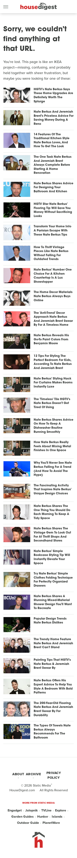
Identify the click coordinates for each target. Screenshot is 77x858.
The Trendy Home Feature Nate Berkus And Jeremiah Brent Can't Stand (53, 643)
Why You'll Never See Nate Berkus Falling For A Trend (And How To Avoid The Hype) (53, 469)
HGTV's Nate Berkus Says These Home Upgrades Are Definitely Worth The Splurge (53, 95)
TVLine (46, 810)
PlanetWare (51, 822)
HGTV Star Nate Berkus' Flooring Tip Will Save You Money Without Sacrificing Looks (53, 210)
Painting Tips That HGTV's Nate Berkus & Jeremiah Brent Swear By (52, 664)
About (18, 774)
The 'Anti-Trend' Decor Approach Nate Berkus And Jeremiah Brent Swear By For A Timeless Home (53, 319)
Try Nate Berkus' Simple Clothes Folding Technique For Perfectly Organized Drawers (53, 579)
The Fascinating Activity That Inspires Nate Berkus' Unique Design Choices (52, 489)
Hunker (42, 816)
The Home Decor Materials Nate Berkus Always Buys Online (53, 296)
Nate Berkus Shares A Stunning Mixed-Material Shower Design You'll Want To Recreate (53, 602)
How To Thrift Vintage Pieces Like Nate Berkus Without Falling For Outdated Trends (51, 253)
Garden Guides (22, 816)
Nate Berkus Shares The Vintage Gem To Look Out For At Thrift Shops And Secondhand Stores (52, 534)
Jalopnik (31, 810)
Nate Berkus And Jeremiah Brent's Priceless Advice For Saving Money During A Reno (54, 118)
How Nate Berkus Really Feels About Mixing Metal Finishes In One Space (52, 446)
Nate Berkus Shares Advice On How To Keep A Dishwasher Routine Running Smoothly (53, 426)
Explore (60, 810)
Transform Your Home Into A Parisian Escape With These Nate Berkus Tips (52, 230)
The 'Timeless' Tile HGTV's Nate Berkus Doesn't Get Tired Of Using (52, 403)
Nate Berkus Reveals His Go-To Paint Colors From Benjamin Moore (51, 339)
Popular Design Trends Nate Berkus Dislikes (50, 621)
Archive (33, 774)
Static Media (42, 785)
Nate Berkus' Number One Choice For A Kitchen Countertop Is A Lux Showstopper (53, 276)
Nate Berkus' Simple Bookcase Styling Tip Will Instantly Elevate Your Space (52, 557)
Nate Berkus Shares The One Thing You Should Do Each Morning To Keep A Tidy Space (52, 512)
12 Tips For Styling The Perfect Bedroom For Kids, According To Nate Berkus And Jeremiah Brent (53, 362)
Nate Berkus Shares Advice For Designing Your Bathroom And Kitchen (53, 187)
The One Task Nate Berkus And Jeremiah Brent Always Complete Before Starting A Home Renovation (52, 165)
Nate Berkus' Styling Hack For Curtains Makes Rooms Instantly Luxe (53, 382)
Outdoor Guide (28, 822)
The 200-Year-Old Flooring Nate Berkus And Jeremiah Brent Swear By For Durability (53, 709)
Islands (57, 816)
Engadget (15, 810)
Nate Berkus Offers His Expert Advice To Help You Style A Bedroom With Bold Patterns (53, 686)
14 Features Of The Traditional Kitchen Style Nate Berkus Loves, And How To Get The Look (51, 140)
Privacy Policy (53, 775)
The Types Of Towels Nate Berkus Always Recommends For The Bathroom (52, 731)
